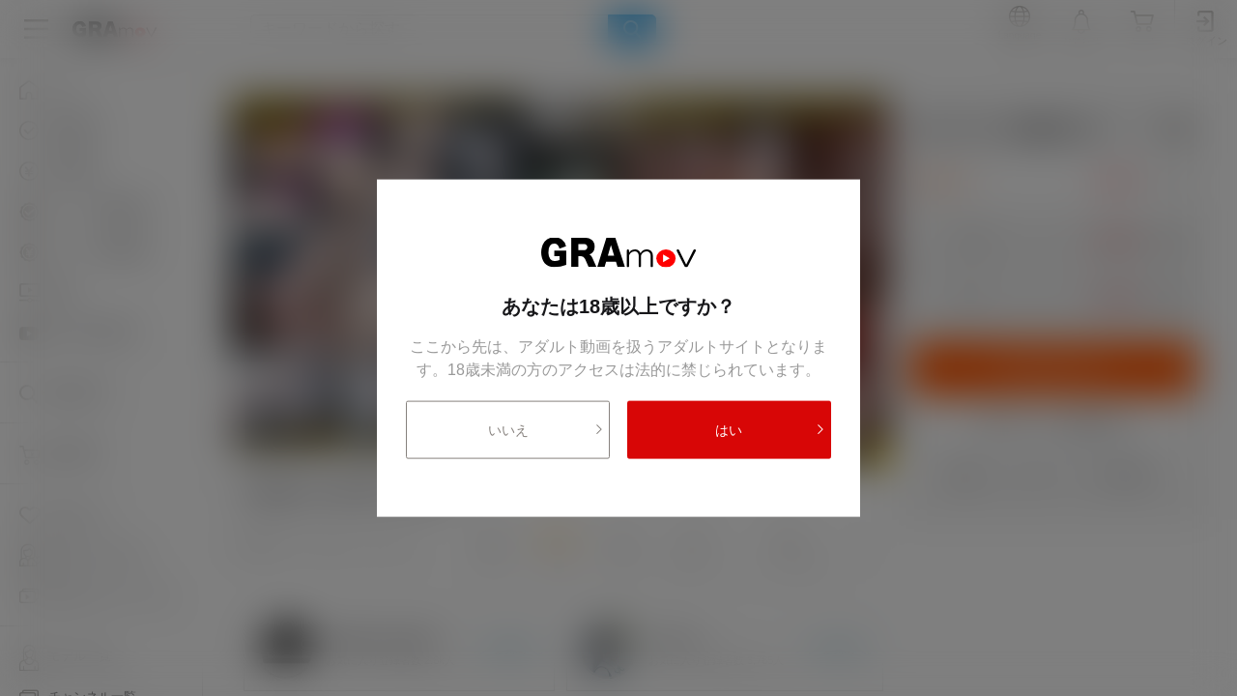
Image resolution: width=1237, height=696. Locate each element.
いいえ (546, 429)
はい (770, 429)
